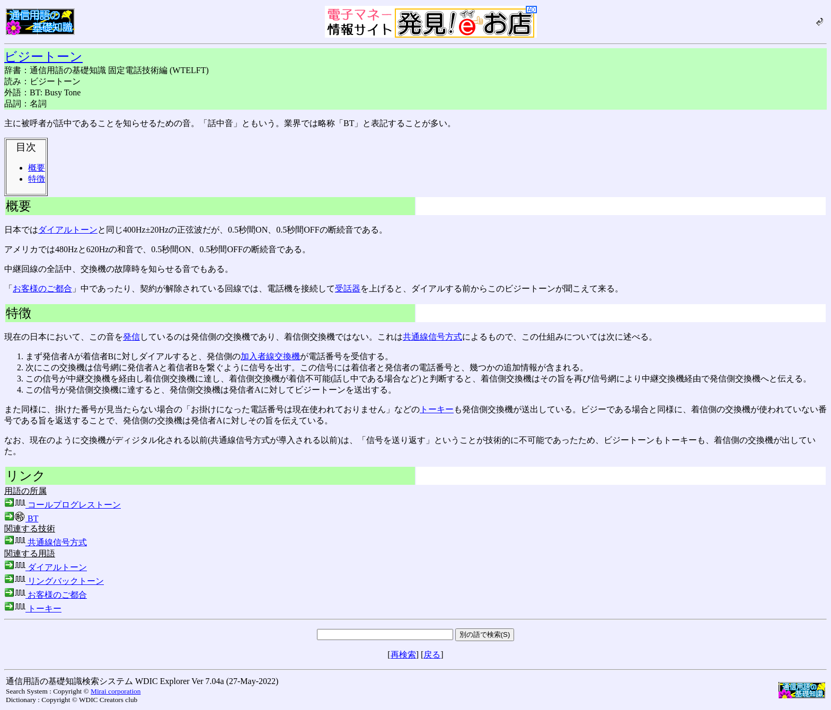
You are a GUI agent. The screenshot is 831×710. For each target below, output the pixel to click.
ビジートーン (43, 57)
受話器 (347, 288)
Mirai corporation (115, 691)
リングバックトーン (54, 580)
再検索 (403, 654)
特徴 (36, 178)
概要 (36, 167)
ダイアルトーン (68, 229)
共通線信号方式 (432, 336)
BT (21, 518)
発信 (131, 336)
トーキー (437, 409)
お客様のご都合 (42, 288)
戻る (431, 654)
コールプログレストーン (62, 504)
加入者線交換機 (270, 356)
